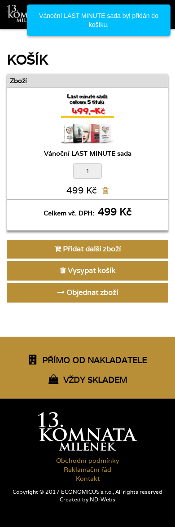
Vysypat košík (87, 270)
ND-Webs (102, 499)
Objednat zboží (87, 292)
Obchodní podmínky (87, 461)
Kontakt (88, 478)
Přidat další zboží (87, 249)
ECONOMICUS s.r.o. (87, 492)
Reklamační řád (87, 470)
